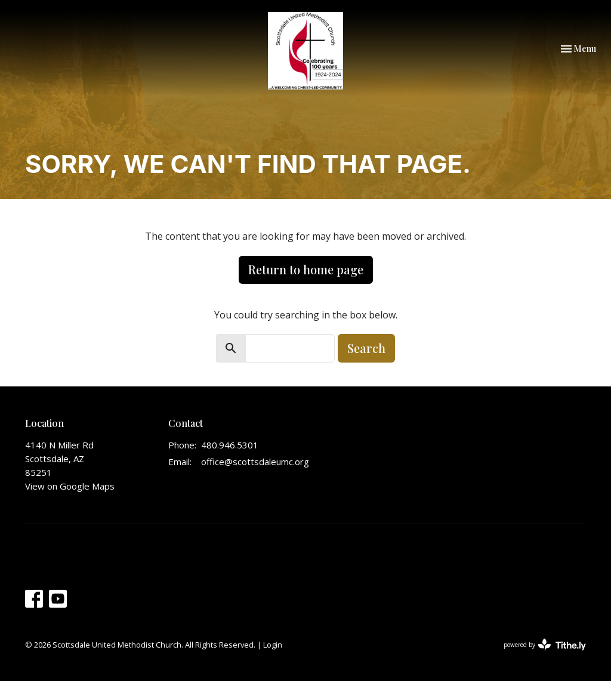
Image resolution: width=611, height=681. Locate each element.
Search (366, 348)
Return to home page (305, 269)
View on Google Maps (70, 486)
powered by (545, 645)
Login (272, 644)
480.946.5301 (229, 445)
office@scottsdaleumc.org (255, 462)
